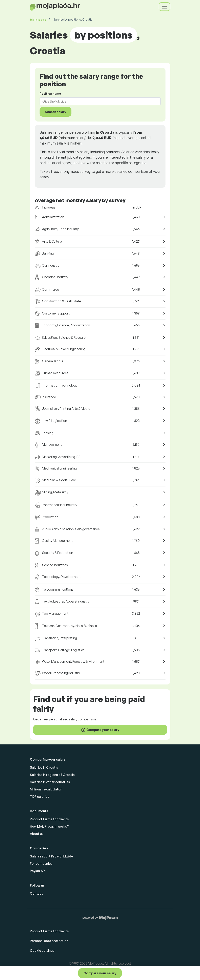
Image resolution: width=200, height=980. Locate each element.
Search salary (55, 112)
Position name (50, 93)
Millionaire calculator (46, 789)
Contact (36, 893)
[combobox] (97, 101)
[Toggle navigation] (164, 6)
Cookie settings (42, 951)
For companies (41, 864)
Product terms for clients (49, 819)
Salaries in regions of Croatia (52, 775)
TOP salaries (39, 796)
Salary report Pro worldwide (51, 856)
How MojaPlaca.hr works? (49, 826)
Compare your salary (100, 973)
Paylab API (38, 871)
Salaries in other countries (50, 782)
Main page (38, 19)
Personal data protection (49, 941)
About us (37, 834)
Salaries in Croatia (44, 767)
